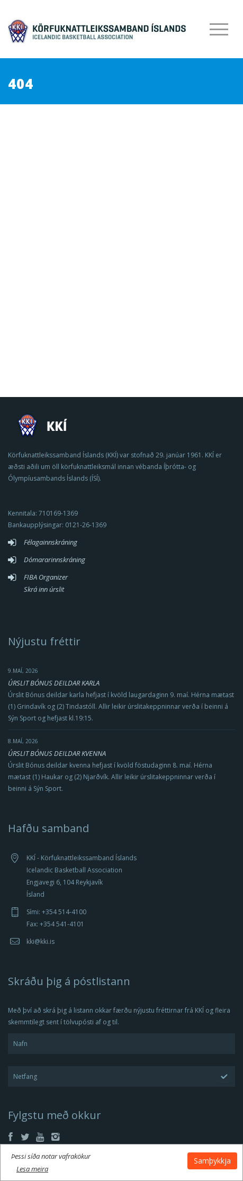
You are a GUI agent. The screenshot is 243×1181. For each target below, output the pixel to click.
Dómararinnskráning (54, 559)
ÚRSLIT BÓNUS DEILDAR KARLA (54, 683)
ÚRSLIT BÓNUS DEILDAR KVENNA (57, 753)
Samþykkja (212, 1161)
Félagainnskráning (50, 542)
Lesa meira (32, 1169)
